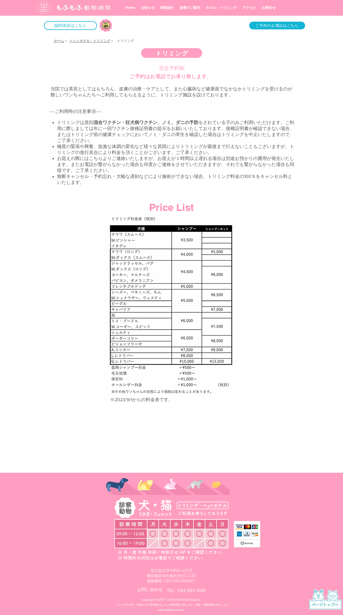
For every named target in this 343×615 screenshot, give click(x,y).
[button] (70, 25)
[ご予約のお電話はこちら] (277, 25)
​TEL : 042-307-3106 (186, 590)
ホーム (59, 41)
